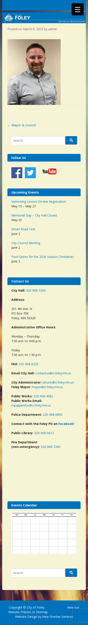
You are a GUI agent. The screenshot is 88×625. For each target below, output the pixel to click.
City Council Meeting (25, 243)
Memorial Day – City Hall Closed (34, 215)
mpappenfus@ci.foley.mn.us (31, 405)
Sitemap (41, 612)
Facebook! (66, 424)
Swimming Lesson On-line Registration (38, 201)
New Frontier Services (57, 616)
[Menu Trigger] (78, 9)
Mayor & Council (21, 125)
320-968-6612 (44, 433)
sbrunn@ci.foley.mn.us (58, 382)
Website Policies (19, 612)
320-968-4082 (43, 396)
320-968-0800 (52, 414)
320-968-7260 (36, 290)
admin (52, 29)
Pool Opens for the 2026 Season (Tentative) (42, 257)
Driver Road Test (23, 229)
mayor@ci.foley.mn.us (47, 387)
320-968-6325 (28, 364)
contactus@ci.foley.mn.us (53, 373)
